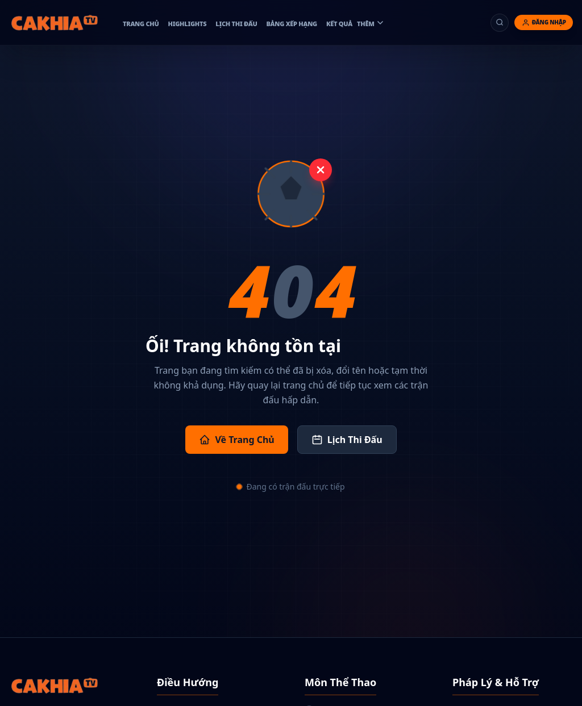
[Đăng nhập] (543, 22)
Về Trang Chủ (236, 439)
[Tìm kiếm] (499, 23)
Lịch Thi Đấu (347, 439)
